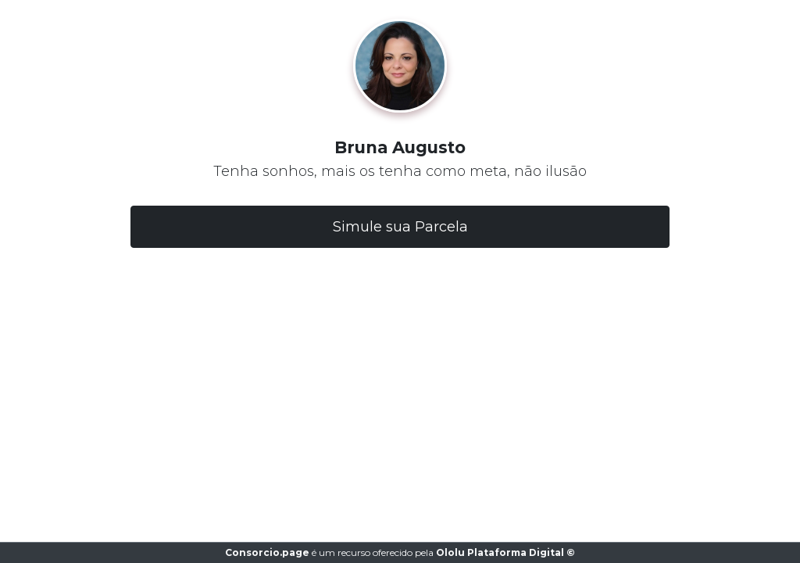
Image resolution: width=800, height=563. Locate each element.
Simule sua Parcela (400, 226)
